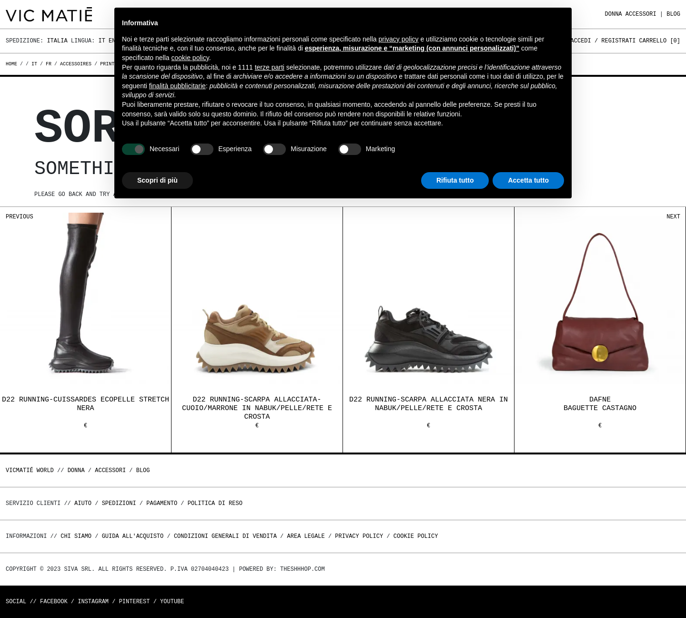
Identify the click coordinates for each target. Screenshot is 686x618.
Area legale (305, 536)
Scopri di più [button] (157, 180)
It (101, 41)
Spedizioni (119, 503)
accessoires (75, 64)
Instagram (93, 601)
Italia (57, 41)
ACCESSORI (640, 14)
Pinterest (134, 601)
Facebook (54, 601)
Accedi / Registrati (603, 41)
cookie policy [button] (190, 58)
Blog (673, 14)
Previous (19, 217)
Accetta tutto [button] (528, 180)
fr (48, 64)
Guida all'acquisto (133, 536)
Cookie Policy (415, 536)
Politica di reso (215, 503)
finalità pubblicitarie (177, 86)
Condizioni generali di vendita (225, 536)
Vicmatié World (30, 470)
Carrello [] (659, 41)
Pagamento (161, 503)
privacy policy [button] (399, 39)
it (34, 64)
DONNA (613, 14)
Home (13, 64)
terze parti (269, 67)
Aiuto (82, 503)
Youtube (172, 601)
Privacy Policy (359, 536)
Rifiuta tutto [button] (455, 180)
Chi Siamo (76, 536)
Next (673, 217)
